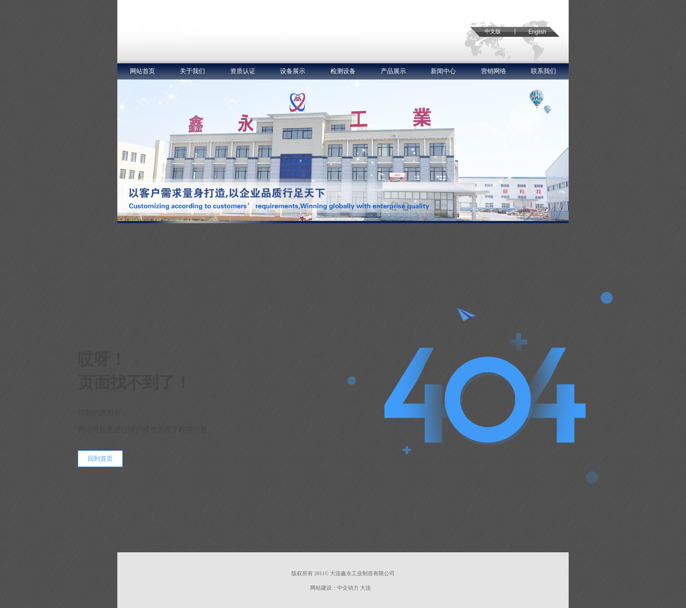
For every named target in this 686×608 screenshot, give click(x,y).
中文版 (493, 31)
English (537, 32)
